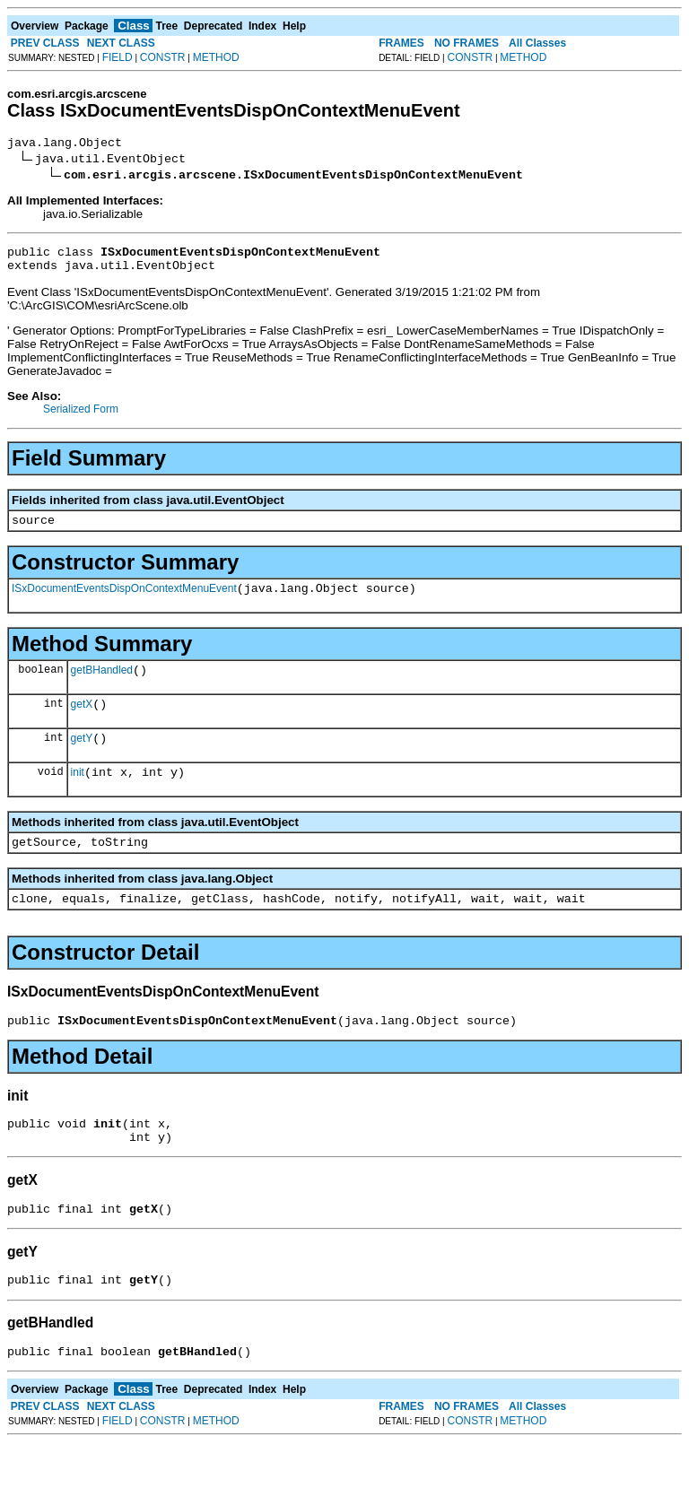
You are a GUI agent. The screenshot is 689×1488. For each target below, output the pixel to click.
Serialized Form (80, 417)
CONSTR (163, 57)
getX (82, 723)
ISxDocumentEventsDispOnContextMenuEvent (124, 602)
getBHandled (102, 686)
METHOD (216, 57)
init (77, 796)
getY (82, 759)
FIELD (117, 57)
